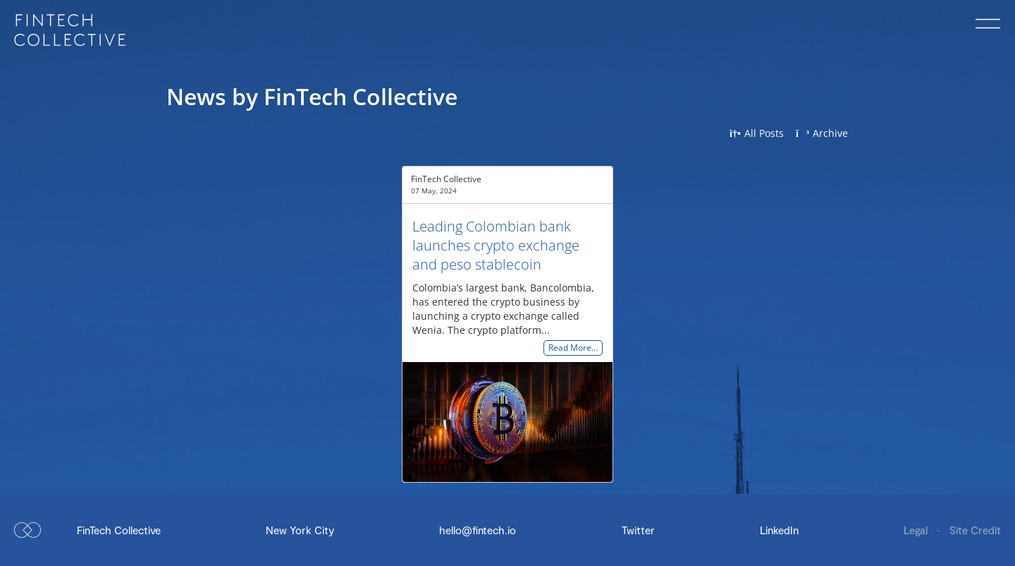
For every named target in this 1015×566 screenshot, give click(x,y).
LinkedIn (779, 530)
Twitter (638, 530)
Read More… (573, 348)
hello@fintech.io (477, 530)
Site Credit (975, 530)
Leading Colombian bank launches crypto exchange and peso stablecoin (495, 245)
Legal (917, 530)
